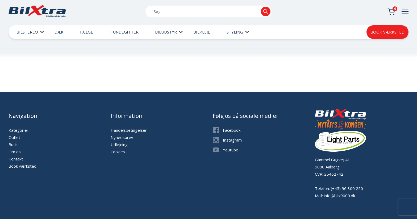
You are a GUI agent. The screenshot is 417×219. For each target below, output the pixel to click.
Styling (235, 32)
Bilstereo (27, 32)
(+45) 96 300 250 (347, 188)
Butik (13, 144)
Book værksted (387, 32)
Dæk (59, 32)
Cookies (118, 151)
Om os (15, 151)
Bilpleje (201, 32)
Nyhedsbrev (122, 137)
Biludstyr (166, 32)
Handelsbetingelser (129, 130)
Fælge (86, 32)
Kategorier (18, 130)
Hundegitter (124, 32)
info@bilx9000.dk (339, 195)
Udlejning (119, 144)
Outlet (14, 137)
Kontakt (16, 159)
